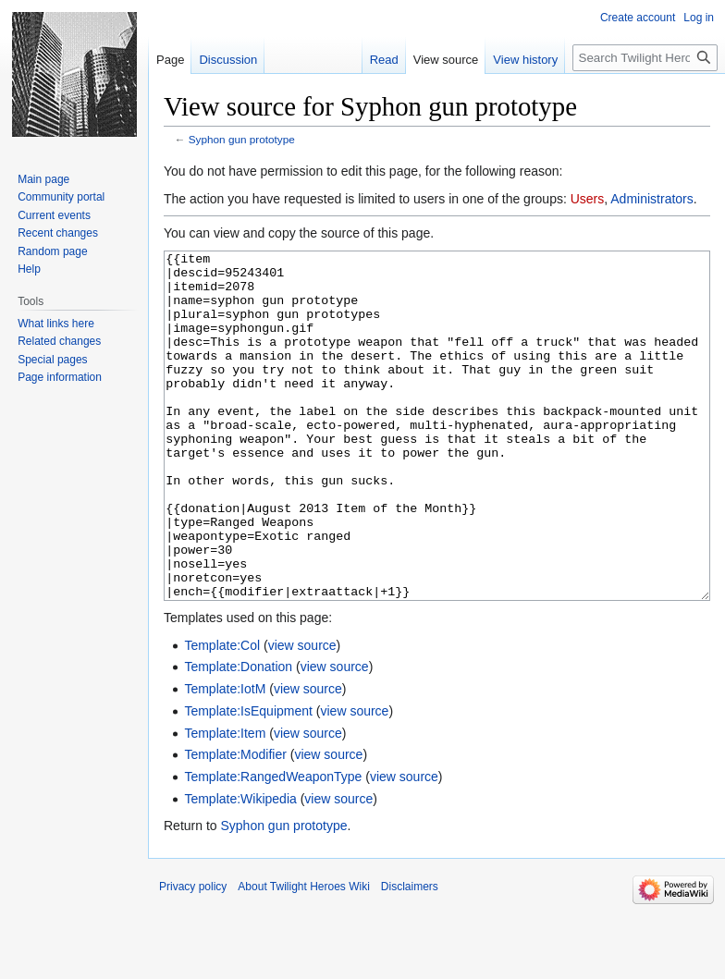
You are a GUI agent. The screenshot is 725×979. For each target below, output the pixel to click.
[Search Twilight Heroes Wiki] (645, 57)
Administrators (651, 198)
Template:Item (224, 802)
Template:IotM (224, 758)
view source (302, 714)
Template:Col (222, 714)
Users (588, 198)
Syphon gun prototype (242, 139)
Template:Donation (238, 735)
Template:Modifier (235, 823)
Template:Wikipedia (240, 868)
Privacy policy (193, 955)
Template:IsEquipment (248, 780)
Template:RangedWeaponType (273, 845)
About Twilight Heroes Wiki (304, 955)
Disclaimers (409, 955)
